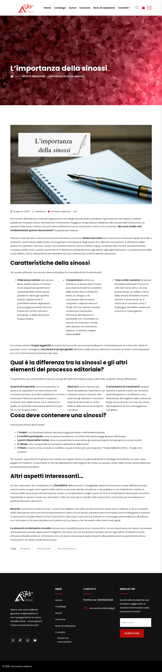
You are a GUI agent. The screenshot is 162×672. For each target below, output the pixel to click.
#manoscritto (44, 548)
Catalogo (60, 7)
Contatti (123, 7)
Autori (72, 7)
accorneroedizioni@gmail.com (106, 608)
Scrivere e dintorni (61, 211)
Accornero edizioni (21, 666)
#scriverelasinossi (66, 548)
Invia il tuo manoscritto (64, 640)
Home (47, 7)
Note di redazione (104, 7)
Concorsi (84, 7)
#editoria (25, 548)
